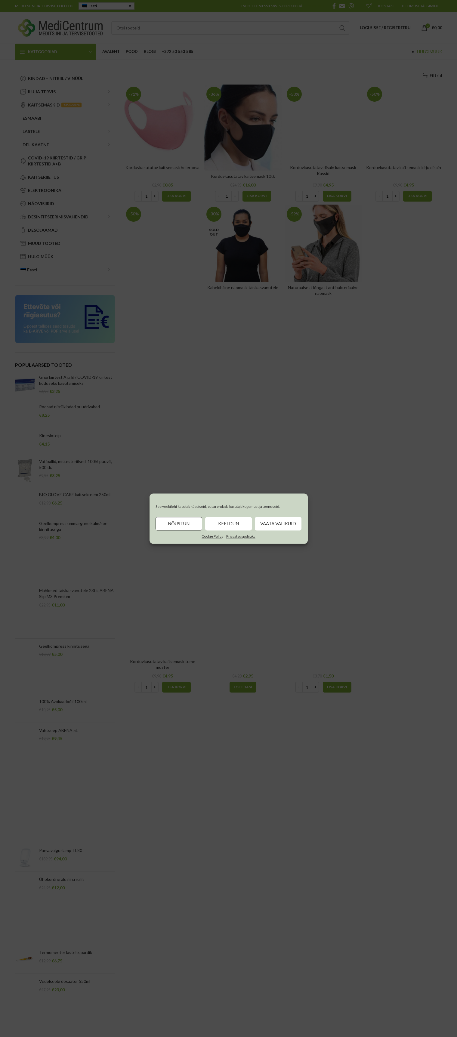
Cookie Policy (212, 536)
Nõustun (179, 523)
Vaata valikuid (278, 523)
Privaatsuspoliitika (240, 536)
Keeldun (228, 523)
